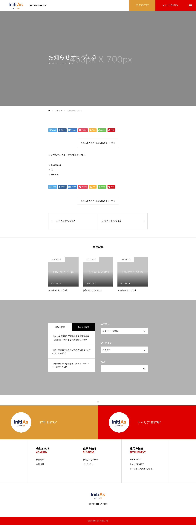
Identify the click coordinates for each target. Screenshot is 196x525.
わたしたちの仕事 (90, 460)
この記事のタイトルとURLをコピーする (98, 143)
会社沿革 (40, 460)
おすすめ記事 (83, 327)
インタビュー (88, 464)
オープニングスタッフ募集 (141, 469)
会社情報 (40, 464)
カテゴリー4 (67, 65)
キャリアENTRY (137, 464)
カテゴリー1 (56, 259)
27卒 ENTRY (135, 460)
